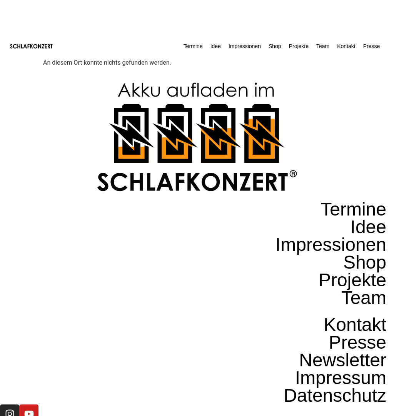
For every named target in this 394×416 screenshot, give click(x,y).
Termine (193, 46)
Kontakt (346, 46)
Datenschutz (335, 395)
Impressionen (245, 46)
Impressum (340, 378)
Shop (275, 46)
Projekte (299, 46)
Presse (371, 46)
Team (322, 46)
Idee (215, 46)
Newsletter (342, 360)
